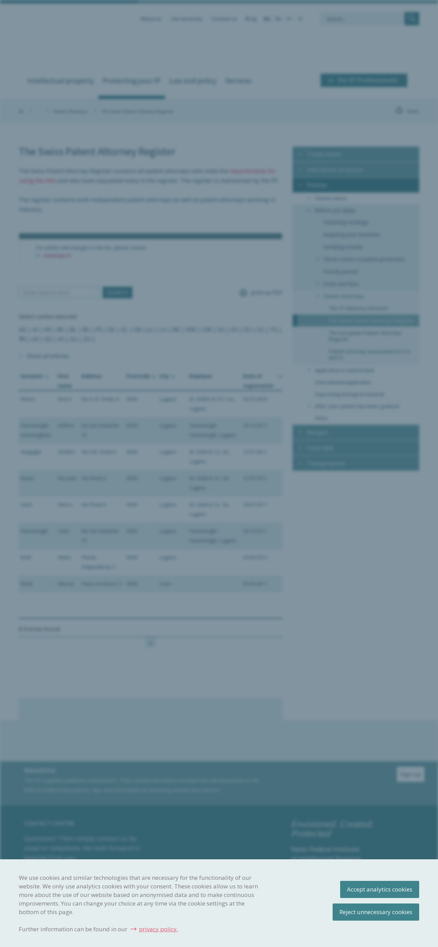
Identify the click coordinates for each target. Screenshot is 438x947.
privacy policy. (158, 929)
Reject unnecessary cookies (375, 912)
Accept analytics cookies (379, 889)
